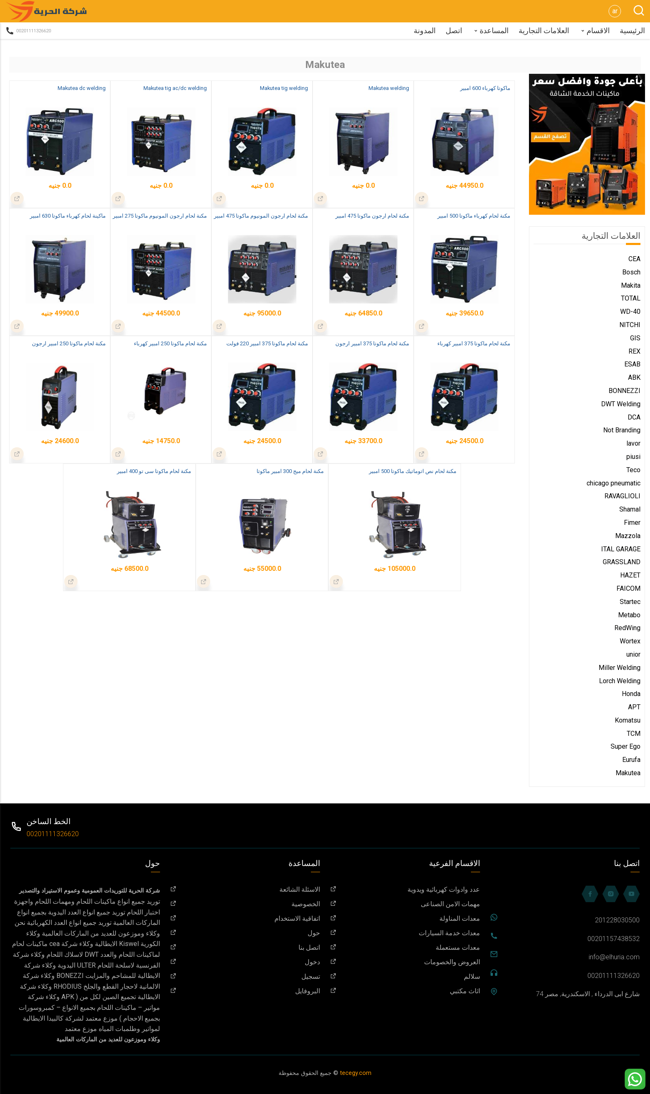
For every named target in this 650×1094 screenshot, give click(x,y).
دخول (245, 962)
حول (245, 933)
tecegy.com (355, 1073)
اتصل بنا (245, 947)
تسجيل (245, 976)
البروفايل (245, 991)
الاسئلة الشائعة (245, 889)
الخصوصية (245, 904)
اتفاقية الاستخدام (245, 918)
